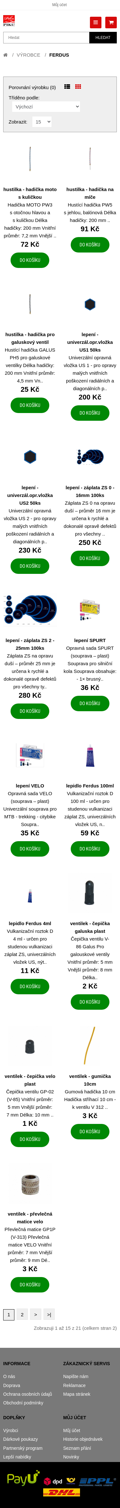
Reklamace (74, 1385)
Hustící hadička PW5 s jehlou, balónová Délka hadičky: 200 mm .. (90, 212)
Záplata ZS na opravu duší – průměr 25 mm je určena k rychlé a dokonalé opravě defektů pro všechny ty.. (30, 671)
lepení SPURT (90, 640)
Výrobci (10, 1430)
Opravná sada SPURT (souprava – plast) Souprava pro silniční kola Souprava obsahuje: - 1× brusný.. (90, 663)
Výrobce (28, 55)
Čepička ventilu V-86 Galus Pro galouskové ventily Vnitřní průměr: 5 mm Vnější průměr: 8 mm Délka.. (90, 958)
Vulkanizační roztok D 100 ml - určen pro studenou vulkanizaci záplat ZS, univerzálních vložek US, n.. (90, 809)
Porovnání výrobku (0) (32, 87)
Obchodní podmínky (23, 1402)
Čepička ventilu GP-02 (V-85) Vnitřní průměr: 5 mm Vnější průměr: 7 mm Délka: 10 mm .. (30, 1103)
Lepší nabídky (17, 1456)
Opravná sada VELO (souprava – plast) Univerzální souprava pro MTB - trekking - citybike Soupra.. (30, 809)
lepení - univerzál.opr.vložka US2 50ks (30, 495)
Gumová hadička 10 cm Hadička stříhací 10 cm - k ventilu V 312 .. (90, 1099)
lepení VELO (30, 785)
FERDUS (59, 55)
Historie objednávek (83, 1439)
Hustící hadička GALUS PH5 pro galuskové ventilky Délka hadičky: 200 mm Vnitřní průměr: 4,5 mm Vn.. (30, 365)
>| (49, 1314)
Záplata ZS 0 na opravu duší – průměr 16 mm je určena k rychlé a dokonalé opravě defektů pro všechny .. (90, 518)
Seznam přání (77, 1448)
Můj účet (59, 5)
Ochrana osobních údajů (27, 1394)
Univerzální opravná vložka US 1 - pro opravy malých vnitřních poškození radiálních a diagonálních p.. (90, 373)
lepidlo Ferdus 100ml (90, 785)
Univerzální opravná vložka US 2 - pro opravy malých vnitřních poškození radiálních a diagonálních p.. (30, 526)
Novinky (71, 1456)
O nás (9, 1376)
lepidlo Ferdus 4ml (30, 923)
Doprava (11, 1385)
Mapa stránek (77, 1394)
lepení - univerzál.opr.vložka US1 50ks (90, 342)
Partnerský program (23, 1448)
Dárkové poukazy (20, 1439)
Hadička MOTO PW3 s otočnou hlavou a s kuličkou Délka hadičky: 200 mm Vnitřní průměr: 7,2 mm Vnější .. (30, 220)
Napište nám (76, 1376)
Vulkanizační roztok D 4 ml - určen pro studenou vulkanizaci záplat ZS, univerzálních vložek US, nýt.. (30, 946)
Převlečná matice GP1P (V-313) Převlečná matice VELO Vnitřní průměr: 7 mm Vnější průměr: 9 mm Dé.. (29, 1245)
